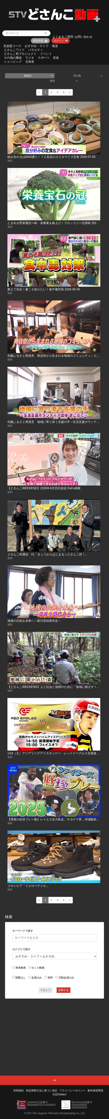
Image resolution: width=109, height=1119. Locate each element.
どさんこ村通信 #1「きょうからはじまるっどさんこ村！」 (47, 554)
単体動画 (20, 967)
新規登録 (40, 40)
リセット (45, 990)
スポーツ (44, 57)
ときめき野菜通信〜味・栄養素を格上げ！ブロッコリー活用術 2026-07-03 (57, 223)
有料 (50, 977)
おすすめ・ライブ (36, 46)
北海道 (29, 61)
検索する (63, 990)
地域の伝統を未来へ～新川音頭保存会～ (34, 620)
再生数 (87, 75)
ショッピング (13, 61)
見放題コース (12, 46)
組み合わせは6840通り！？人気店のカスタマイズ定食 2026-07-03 (51, 156)
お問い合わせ (83, 36)
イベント (46, 53)
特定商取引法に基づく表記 (41, 1090)
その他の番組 (13, 57)
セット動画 (37, 967)
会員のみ (36, 977)
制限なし (20, 977)
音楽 (56, 57)
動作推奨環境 (95, 1090)
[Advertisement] (54, 1028)
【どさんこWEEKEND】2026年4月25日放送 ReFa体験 (44, 488)
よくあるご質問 (62, 36)
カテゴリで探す (21, 949)
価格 (63, 80)
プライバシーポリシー (72, 1090)
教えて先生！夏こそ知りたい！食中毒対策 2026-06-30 (43, 289)
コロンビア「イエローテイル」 (28, 885)
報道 (55, 46)
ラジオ (29, 57)
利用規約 (18, 1090)
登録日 (38, 75)
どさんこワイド (14, 49)
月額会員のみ (66, 977)
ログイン (60, 40)
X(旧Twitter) (59, 1094)
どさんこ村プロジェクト (20, 53)
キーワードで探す (22, 930)
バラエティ (35, 49)
